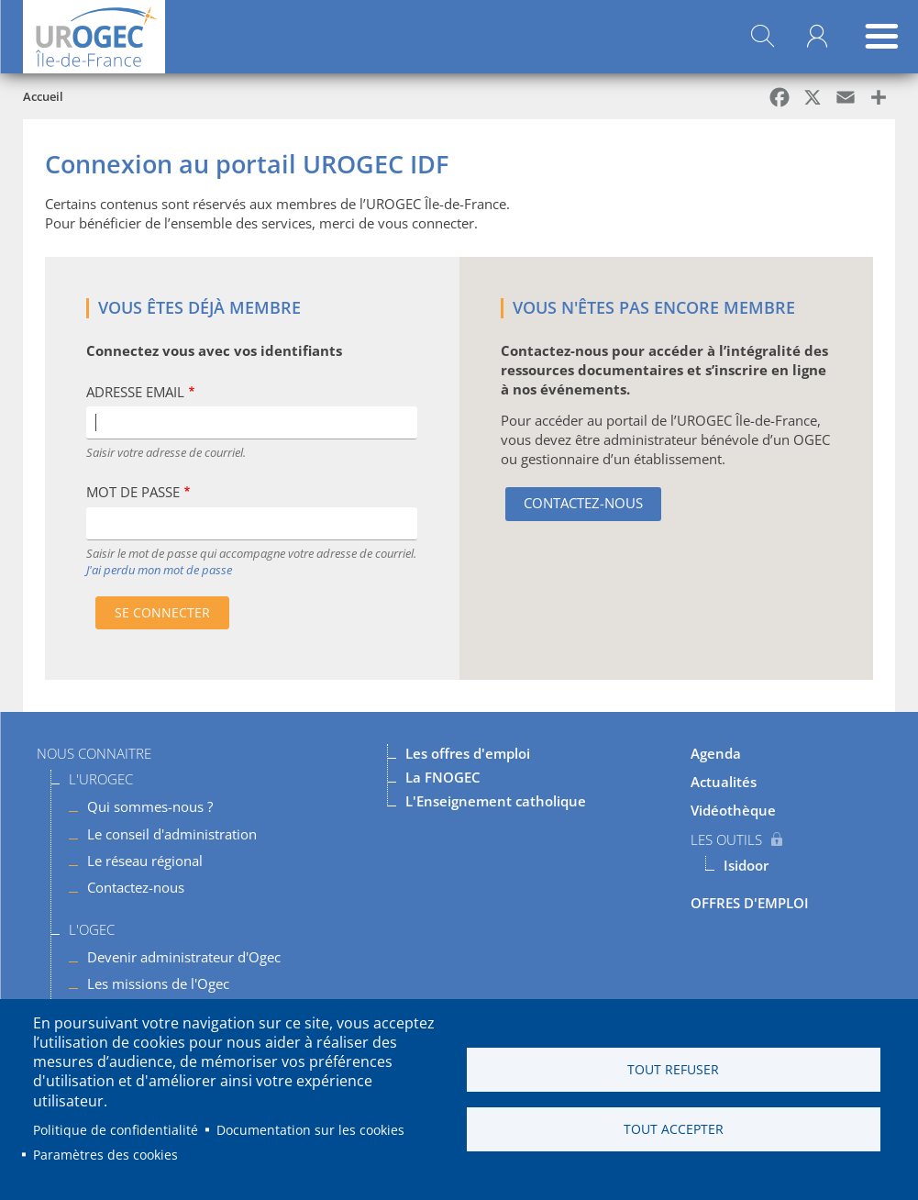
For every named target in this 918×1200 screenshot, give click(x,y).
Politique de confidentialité (115, 1130)
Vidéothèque (733, 810)
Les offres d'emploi (467, 753)
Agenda (716, 753)
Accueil (43, 96)
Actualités (724, 781)
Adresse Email (135, 392)
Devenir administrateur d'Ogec (184, 957)
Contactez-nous (583, 503)
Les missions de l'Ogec (158, 983)
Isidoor (746, 865)
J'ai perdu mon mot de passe (159, 569)
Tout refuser (673, 1069)
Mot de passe (133, 492)
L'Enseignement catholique (495, 801)
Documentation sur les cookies (310, 1130)
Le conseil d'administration (172, 834)
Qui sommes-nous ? (150, 806)
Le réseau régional (145, 860)
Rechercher (762, 36)
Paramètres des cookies (105, 1154)
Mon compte (817, 36)
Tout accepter (674, 1129)
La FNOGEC (443, 777)
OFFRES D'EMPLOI (750, 903)
